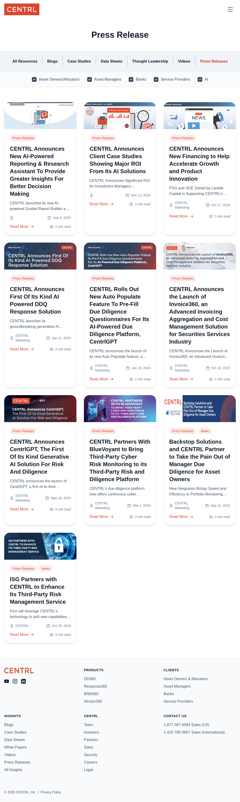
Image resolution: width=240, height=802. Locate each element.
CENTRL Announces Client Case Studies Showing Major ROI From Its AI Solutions (118, 160)
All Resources (25, 61)
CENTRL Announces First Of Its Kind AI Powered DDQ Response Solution (37, 300)
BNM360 (91, 694)
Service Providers (175, 79)
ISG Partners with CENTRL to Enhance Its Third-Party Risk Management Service (38, 590)
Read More (22, 227)
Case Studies (79, 61)
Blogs (52, 61)
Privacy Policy (51, 792)
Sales (88, 747)
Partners (91, 740)
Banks (141, 79)
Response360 (95, 686)
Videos (184, 61)
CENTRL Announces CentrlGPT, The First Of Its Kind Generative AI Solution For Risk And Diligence (39, 456)
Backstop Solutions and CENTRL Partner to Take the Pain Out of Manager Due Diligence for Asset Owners (199, 460)
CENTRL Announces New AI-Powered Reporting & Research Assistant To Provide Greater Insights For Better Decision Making (39, 171)
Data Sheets (111, 61)
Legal (88, 770)
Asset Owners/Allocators (59, 79)
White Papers (15, 747)
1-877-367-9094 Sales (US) (187, 725)
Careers (90, 762)
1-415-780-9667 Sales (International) (194, 732)
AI (206, 79)
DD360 (90, 679)
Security (91, 755)
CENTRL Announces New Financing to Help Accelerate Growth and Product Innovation (199, 164)
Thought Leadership (150, 61)
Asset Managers (107, 79)
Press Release (23, 138)
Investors (91, 732)
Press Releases (214, 61)
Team (88, 725)
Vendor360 (93, 701)
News (205, 431)
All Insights (13, 770)
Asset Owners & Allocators (186, 679)
